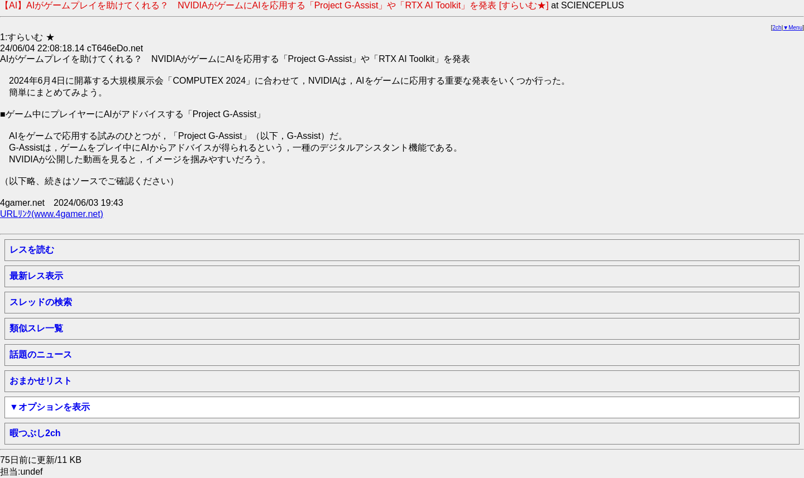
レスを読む (31, 249)
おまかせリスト (40, 380)
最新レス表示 (36, 276)
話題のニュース (40, 354)
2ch (777, 28)
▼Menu (792, 28)
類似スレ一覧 (36, 328)
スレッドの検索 (40, 302)
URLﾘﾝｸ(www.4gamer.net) (51, 214)
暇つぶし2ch (35, 433)
